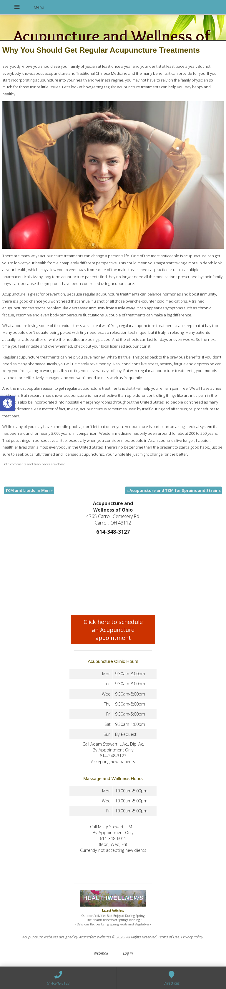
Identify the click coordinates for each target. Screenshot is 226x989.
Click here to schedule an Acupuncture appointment (113, 630)
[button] (7, 403)
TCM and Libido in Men (29, 490)
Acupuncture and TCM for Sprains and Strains (173, 490)
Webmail (101, 953)
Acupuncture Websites (40, 937)
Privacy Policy (192, 937)
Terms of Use (168, 937)
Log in (128, 953)
